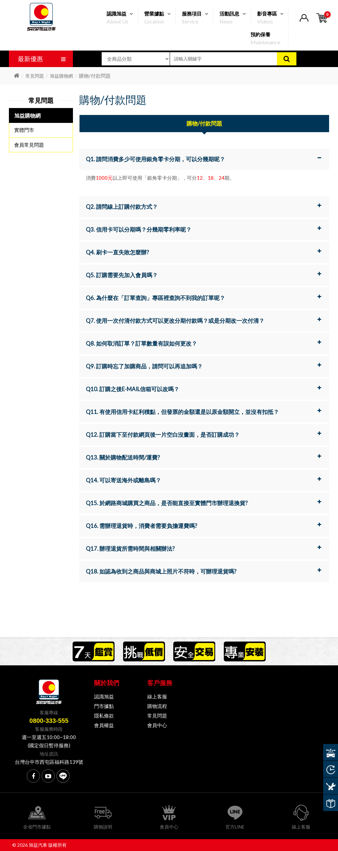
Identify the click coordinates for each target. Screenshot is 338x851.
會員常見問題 (29, 145)
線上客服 (157, 696)
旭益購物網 (61, 76)
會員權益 (104, 725)
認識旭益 (104, 696)
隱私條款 (104, 716)
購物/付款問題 (204, 123)
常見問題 (34, 76)
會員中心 (157, 725)
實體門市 (24, 130)
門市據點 (104, 706)
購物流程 (157, 706)
